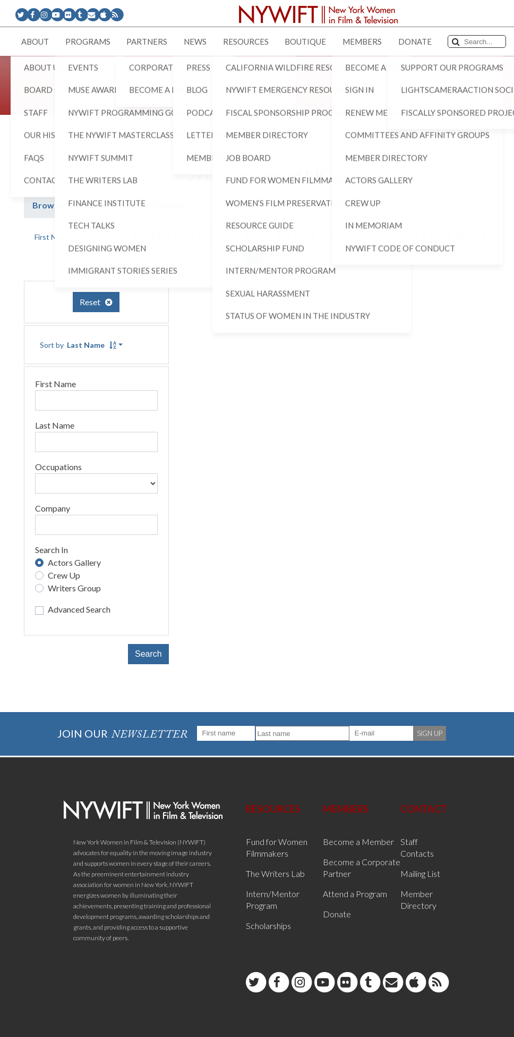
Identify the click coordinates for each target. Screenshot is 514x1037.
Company (52, 508)
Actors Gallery (74, 562)
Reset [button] (96, 302)
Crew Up (64, 575)
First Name (55, 384)
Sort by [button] (78, 344)
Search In (51, 550)
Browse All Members (73, 205)
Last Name (54, 425)
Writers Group (74, 588)
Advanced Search (79, 609)
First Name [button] (53, 236)
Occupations (58, 467)
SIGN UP (429, 733)
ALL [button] (274, 255)
